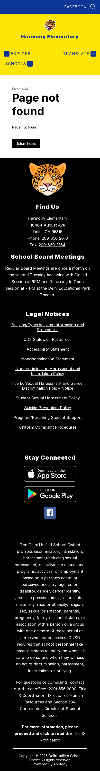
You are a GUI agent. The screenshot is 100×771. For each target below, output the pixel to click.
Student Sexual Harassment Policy (48, 397)
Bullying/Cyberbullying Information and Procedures (47, 327)
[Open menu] (17, 54)
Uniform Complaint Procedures (48, 427)
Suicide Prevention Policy (47, 407)
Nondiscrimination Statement (47, 358)
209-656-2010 (55, 238)
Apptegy (60, 764)
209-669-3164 (52, 244)
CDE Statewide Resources (48, 339)
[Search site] (93, 7)
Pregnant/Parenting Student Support (47, 417)
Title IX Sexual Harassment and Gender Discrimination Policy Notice (47, 386)
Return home (26, 143)
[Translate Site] (79, 54)
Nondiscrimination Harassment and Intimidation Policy (47, 371)
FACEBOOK (75, 6)
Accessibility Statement (48, 349)
